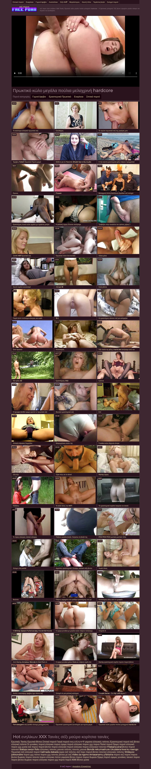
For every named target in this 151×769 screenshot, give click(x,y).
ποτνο (37, 754)
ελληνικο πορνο (81, 744)
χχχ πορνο (94, 744)
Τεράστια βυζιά (99, 2)
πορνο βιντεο (17, 759)
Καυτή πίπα (86, 2)
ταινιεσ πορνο (133, 757)
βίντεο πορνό (128, 747)
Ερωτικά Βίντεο (35, 741)
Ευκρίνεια (29, 2)
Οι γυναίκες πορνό (36, 744)
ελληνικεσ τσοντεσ (98, 747)
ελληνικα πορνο (52, 744)
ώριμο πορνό (67, 744)
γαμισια (89, 741)
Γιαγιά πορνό (63, 741)
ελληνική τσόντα (19, 744)
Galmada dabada (49, 752)
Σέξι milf (63, 2)
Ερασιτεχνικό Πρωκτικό (60, 96)
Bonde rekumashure (98, 749)
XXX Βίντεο (78, 759)
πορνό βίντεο (92, 752)
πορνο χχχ (28, 754)
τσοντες (75, 749)
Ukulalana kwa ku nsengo (124, 749)
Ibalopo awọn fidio (29, 749)
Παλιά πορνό (106, 744)
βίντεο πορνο (76, 757)
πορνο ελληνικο (47, 757)
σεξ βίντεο (134, 741)
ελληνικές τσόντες (101, 741)
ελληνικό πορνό (65, 747)
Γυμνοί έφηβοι (41, 2)
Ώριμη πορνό (119, 744)
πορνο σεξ (119, 754)
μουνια (60, 749)
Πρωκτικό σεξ (17, 752)
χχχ (19, 747)
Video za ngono (80, 754)
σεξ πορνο (24, 7)
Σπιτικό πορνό (18, 2)
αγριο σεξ (63, 752)
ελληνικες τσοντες (48, 749)
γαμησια (65, 757)
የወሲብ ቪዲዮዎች (77, 741)
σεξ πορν (81, 752)
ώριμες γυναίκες (118, 757)
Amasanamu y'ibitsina (101, 754)
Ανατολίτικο (53, 2)
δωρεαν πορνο (25, 757)
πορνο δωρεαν (90, 757)
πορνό (41, 747)
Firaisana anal (114, 747)
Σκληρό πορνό (112, 2)
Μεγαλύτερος (74, 2)
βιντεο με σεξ (65, 754)
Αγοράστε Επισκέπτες (82, 766)
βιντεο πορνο (51, 747)
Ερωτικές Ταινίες (19, 741)
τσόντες (68, 749)
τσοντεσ (15, 749)
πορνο (44, 754)
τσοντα (35, 757)
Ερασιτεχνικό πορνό (119, 741)
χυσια (24, 747)
